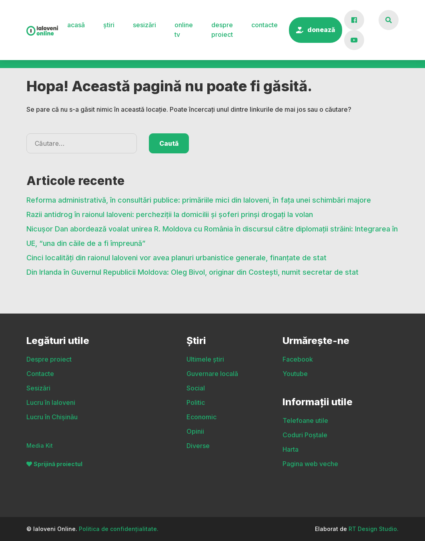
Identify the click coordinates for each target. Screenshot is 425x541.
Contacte (264, 25)
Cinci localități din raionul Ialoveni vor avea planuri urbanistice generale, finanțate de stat (176, 273)
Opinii (337, 72)
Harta (291, 449)
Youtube (295, 374)
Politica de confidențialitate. (118, 528)
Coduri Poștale (305, 435)
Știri (108, 25)
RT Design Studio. (374, 528)
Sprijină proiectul (58, 464)
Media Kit (39, 445)
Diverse (387, 72)
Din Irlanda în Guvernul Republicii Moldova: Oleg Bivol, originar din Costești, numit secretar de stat (193, 288)
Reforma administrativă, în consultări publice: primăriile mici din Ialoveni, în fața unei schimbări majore (198, 216)
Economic (285, 72)
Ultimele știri (44, 72)
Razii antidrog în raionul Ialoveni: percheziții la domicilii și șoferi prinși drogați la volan (169, 230)
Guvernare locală (118, 72)
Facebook (298, 359)
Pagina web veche (310, 464)
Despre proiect (222, 29)
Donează (321, 30)
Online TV (183, 29)
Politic (230, 72)
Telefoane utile (305, 420)
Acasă (76, 25)
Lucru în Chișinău (52, 417)
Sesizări (144, 25)
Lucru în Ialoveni (50, 402)
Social (182, 72)
